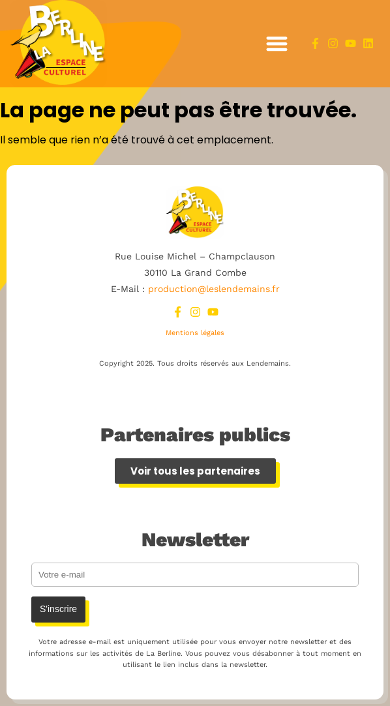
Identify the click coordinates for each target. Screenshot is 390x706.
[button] (277, 44)
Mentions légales (195, 333)
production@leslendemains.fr (214, 289)
